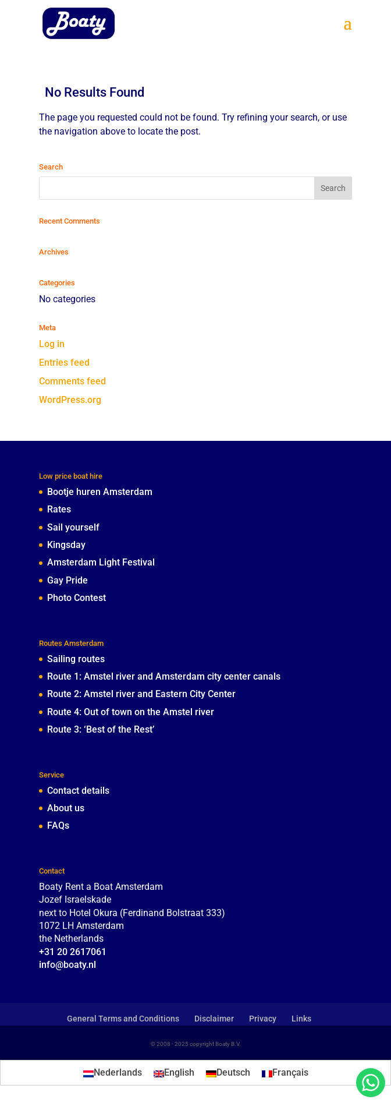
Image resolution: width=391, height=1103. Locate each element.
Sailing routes (76, 658)
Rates (59, 509)
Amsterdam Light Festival (101, 562)
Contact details (78, 790)
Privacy (262, 1018)
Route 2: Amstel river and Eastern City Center (141, 693)
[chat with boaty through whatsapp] (370, 1082)
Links (301, 1018)
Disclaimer (214, 1018)
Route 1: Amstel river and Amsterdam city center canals (163, 676)
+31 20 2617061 (72, 951)
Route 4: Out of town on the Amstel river (130, 711)
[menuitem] (112, 1073)
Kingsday (66, 544)
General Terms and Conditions (123, 1018)
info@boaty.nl (67, 964)
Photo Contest (76, 597)
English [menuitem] (179, 1072)
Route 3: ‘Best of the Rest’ (100, 729)
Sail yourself (73, 527)
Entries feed (64, 362)
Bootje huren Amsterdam (99, 491)
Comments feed (72, 381)
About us (65, 808)
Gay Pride (67, 580)
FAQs (58, 825)
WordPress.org (70, 399)
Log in (52, 343)
